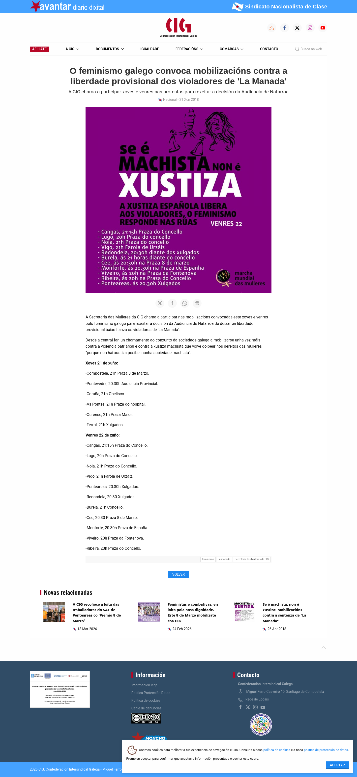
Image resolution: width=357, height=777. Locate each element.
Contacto (269, 49)
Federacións (189, 49)
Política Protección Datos (150, 693)
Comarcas (231, 49)
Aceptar (337, 765)
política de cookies (276, 750)
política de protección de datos (326, 750)
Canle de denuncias (146, 708)
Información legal (144, 685)
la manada (224, 559)
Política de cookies (145, 700)
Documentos (110, 49)
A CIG (72, 49)
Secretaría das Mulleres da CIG (252, 559)
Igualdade (149, 49)
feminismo (208, 559)
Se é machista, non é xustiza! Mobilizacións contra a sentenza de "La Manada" (284, 612)
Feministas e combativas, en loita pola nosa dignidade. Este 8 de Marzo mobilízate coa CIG (193, 612)
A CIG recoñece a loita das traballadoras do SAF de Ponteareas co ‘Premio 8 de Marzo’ (97, 612)
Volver (178, 574)
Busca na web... (310, 49)
